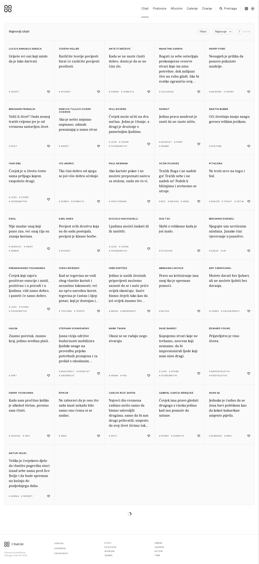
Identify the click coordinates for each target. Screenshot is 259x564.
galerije (192, 8)
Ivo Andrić (66, 163)
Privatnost (61, 553)
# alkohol (15, 436)
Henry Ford (217, 48)
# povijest (65, 92)
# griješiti (26, 496)
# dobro (114, 92)
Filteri (203, 31)
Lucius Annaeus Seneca (25, 48)
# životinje (215, 146)
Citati (107, 543)
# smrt (13, 375)
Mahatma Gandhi (171, 48)
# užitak (239, 201)
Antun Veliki (18, 453)
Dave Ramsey (168, 328)
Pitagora (215, 163)
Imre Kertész (118, 268)
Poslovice (110, 547)
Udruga (58, 543)
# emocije (214, 201)
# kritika (164, 311)
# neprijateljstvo (219, 371)
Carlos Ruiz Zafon (122, 392)
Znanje (108, 555)
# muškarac (215, 436)
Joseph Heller (69, 48)
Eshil (12, 218)
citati (145, 9)
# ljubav (214, 311)
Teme (157, 555)
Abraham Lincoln (171, 268)
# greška (14, 496)
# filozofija (166, 251)
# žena (227, 436)
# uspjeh (228, 92)
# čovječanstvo (118, 146)
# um (223, 251)
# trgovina (65, 311)
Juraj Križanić (69, 268)
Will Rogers (117, 109)
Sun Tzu (164, 218)
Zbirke (158, 543)
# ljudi (113, 142)
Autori (159, 551)
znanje (207, 8)
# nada (63, 436)
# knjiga (113, 311)
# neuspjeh (215, 92)
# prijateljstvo (218, 375)
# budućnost (66, 371)
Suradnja (59, 548)
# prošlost (83, 371)
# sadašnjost (66, 375)
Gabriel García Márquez (176, 392)
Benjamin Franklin (22, 109)
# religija (173, 201)
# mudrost (165, 142)
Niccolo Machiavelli (123, 218)
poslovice (159, 8)
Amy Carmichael (220, 268)
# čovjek (124, 142)
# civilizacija (166, 92)
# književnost (128, 311)
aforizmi (176, 8)
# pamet (178, 142)
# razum (214, 251)
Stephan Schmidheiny (74, 328)
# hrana (113, 375)
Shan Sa (214, 392)
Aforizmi (109, 551)
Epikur (63, 392)
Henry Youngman (21, 392)
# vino (26, 436)
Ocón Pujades (169, 163)
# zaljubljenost (230, 311)
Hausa (13, 328)
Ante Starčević (120, 48)
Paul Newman (118, 163)
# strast (227, 201)
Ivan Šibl (15, 163)
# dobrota (127, 92)
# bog (162, 201)
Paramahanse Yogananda (27, 268)
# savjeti (14, 92)
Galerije (159, 547)
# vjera (185, 201)
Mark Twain (117, 328)
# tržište (79, 311)
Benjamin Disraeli (221, 218)
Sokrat (164, 109)
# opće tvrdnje (118, 201)
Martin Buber (218, 109)
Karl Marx (66, 218)
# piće (123, 375)
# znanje (164, 146)
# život (13, 146)
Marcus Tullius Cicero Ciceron (75, 110)
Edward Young (219, 328)
